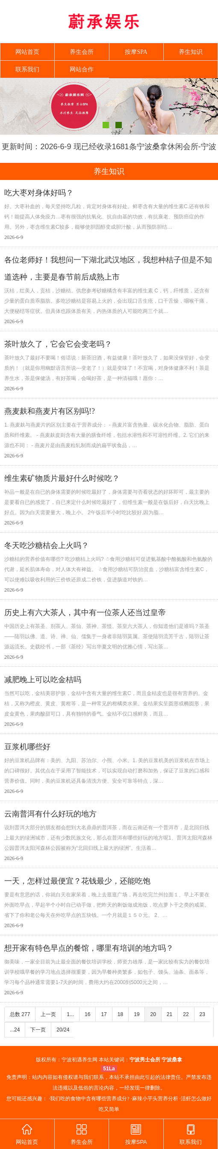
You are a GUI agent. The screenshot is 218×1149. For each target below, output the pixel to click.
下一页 (38, 1030)
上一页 (48, 1014)
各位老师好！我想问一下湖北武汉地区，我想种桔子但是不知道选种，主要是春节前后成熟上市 (108, 268)
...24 (15, 1030)
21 (169, 1014)
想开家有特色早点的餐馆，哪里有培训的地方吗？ (89, 948)
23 (202, 1014)
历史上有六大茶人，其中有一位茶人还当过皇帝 (85, 612)
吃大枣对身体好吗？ (39, 193)
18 (120, 1014)
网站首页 (27, 52)
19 (136, 1014)
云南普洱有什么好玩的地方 (50, 814)
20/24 (62, 1030)
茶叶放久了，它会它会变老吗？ (58, 344)
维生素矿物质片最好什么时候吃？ (62, 478)
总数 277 (20, 1014)
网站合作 (82, 69)
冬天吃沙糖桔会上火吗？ (46, 545)
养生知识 (191, 52)
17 (103, 1014)
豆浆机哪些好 (27, 746)
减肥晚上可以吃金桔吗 (42, 679)
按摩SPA (136, 52)
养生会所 (82, 52)
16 (87, 1014)
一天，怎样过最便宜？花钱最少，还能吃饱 (77, 881)
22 (186, 1014)
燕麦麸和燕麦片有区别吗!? (49, 411)
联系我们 (27, 69)
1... (70, 1014)
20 (153, 1014)
